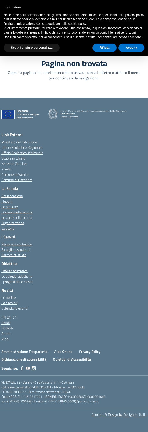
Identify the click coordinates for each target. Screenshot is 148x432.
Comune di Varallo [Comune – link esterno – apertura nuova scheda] (14, 174)
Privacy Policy (89, 351)
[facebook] (22, 368)
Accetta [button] (131, 47)
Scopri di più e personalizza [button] (31, 47)
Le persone (9, 206)
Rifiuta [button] (105, 47)
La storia (7, 228)
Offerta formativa (14, 271)
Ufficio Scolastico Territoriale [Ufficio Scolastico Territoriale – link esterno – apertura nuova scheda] (22, 152)
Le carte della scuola (16, 217)
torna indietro (99, 72)
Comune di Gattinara (16, 180)
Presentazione (12, 196)
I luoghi (6, 201)
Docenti (7, 328)
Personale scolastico (16, 244)
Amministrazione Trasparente (24, 351)
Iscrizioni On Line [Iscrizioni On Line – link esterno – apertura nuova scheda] (14, 163)
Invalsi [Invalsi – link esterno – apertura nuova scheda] (6, 169)
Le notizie (8, 297)
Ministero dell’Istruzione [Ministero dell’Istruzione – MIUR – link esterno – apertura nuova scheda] (19, 142)
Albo (4, 339)
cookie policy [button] (77, 23)
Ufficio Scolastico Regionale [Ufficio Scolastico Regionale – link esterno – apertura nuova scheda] (21, 147)
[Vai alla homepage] (52, 114)
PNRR (5, 322)
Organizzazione (12, 223)
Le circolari (9, 303)
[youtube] (28, 368)
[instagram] (34, 368)
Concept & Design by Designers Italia (119, 414)
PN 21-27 (8, 317)
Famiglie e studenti (15, 249)
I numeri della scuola (16, 212)
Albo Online (63, 351)
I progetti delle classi (16, 281)
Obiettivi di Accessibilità (72, 359)
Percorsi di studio (13, 255)
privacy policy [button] (134, 15)
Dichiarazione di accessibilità (23, 359)
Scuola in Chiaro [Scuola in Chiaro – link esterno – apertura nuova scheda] (13, 158)
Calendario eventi (14, 308)
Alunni (6, 333)
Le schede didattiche (16, 276)
